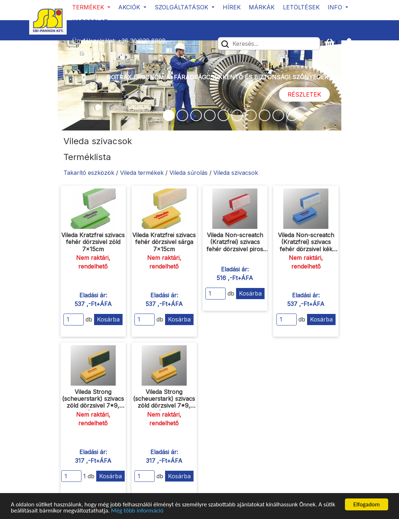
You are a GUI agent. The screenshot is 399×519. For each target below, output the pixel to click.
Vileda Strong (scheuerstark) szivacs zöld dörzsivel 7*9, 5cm (93, 402)
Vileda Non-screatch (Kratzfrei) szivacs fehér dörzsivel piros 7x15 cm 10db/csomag (235, 245)
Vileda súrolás (188, 172)
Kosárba (108, 319)
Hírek (232, 7)
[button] (352, 43)
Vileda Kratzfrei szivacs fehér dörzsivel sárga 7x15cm (164, 241)
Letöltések (301, 7)
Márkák (262, 7)
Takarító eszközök (88, 172)
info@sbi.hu (88, 49)
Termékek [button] (89, 7)
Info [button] (336, 7)
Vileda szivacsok (235, 172)
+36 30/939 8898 (142, 40)
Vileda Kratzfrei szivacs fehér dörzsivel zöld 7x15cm (93, 241)
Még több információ (137, 511)
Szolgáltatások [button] (182, 7)
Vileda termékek (142, 172)
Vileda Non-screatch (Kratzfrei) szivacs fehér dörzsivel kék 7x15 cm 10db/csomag (306, 245)
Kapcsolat (90, 21)
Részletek (304, 94)
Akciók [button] (130, 7)
